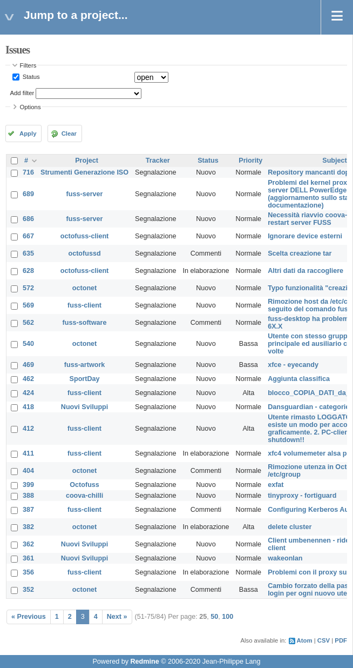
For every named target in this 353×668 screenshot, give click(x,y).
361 (28, 558)
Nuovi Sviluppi (84, 407)
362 (28, 544)
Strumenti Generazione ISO (84, 172)
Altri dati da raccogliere (305, 271)
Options (30, 107)
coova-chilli (84, 495)
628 (28, 271)
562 (28, 322)
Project (86, 160)
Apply (27, 133)
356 (28, 572)
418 (28, 407)
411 (28, 453)
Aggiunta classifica (299, 379)
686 (28, 219)
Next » (117, 616)
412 (28, 428)
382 (28, 527)
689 (28, 194)
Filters (28, 65)
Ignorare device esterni (305, 236)
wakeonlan (285, 558)
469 (28, 365)
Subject (334, 160)
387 (28, 509)
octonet (84, 288)
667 (28, 236)
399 (28, 485)
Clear (69, 133)
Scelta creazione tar (299, 253)
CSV (323, 640)
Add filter (22, 93)
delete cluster (289, 527)
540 (28, 344)
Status (30, 77)
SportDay (85, 379)
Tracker (158, 160)
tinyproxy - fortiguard (302, 495)
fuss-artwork (84, 365)
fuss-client (84, 305)
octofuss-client (84, 236)
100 (227, 616)
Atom (305, 640)
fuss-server (84, 194)
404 (28, 471)
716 (28, 172)
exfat (275, 485)
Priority (250, 160)
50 (214, 616)
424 (28, 393)
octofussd (84, 253)
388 (28, 495)
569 (28, 305)
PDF (341, 640)
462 (28, 379)
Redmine (144, 661)
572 (28, 288)
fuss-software (85, 322)
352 (28, 589)
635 (28, 253)
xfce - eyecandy (293, 365)
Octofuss (84, 485)
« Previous (28, 616)
